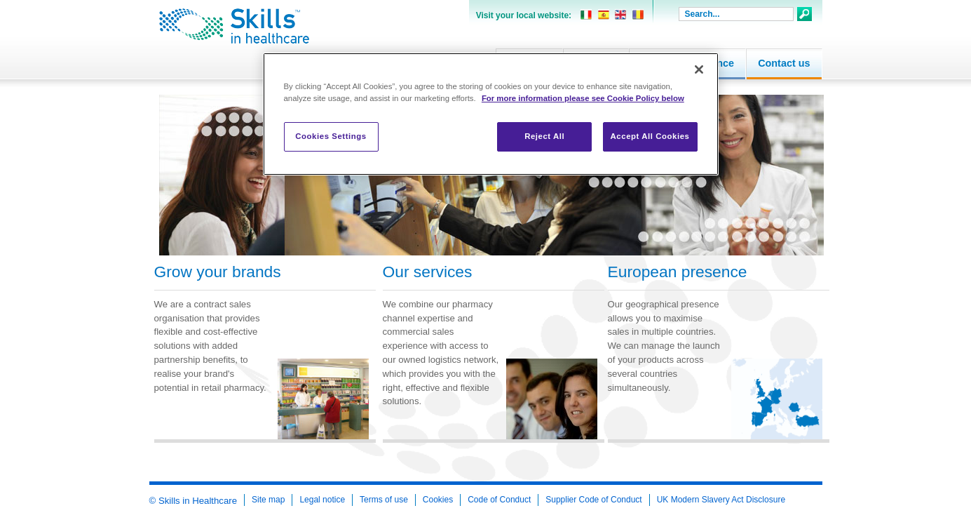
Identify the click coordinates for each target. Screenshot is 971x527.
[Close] (699, 69)
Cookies (438, 500)
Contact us (784, 63)
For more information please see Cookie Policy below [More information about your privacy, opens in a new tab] (583, 98)
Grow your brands (217, 272)
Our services (428, 272)
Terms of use (384, 500)
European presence (677, 272)
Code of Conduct (499, 500)
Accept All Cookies (650, 136)
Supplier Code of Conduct (593, 500)
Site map (268, 500)
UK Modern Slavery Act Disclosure (721, 500)
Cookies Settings (330, 136)
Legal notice (322, 500)
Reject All (544, 136)
